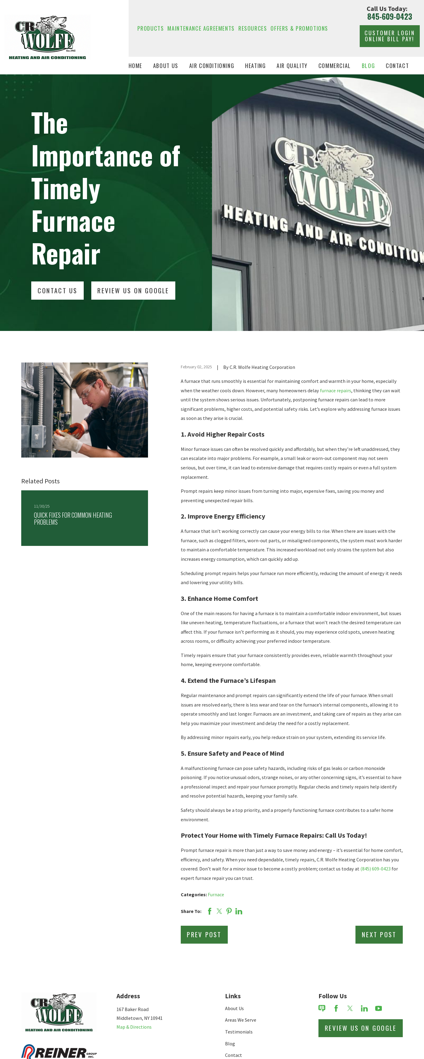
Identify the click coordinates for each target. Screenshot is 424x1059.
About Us (234, 1008)
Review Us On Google (133, 290)
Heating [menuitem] (255, 65)
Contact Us (57, 290)
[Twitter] (350, 1008)
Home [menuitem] (135, 65)
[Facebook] (336, 1008)
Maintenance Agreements (200, 28)
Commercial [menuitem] (334, 65)
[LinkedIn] (364, 1008)
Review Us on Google (360, 1028)
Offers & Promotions (299, 28)
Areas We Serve (240, 1020)
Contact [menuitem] (397, 65)
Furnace (216, 894)
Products (150, 28)
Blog (230, 1043)
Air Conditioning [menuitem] (211, 65)
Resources (252, 28)
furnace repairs (335, 390)
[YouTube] (378, 1008)
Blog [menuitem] (368, 65)
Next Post (379, 934)
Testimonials (239, 1032)
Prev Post (204, 934)
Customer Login (390, 36)
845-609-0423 (389, 16)
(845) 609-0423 (375, 869)
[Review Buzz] (321, 1008)
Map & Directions (134, 1027)
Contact (233, 1055)
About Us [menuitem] (165, 65)
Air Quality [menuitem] (292, 65)
